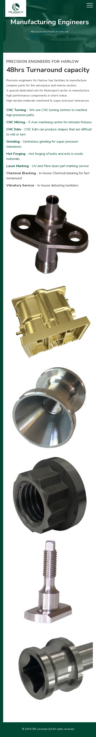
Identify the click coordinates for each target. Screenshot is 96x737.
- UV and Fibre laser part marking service (47, 166)
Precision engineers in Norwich (48, 734)
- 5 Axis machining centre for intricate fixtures (49, 122)
